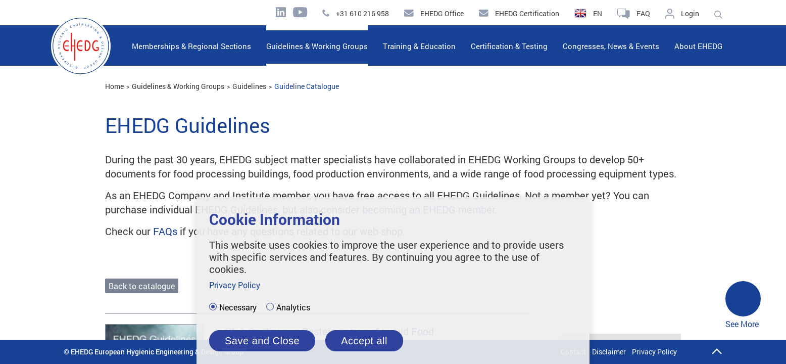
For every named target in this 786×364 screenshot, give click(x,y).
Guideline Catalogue (306, 86)
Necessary (238, 307)
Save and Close (262, 340)
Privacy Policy (654, 351)
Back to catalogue (142, 286)
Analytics (293, 307)
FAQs (165, 231)
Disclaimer (609, 351)
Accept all (364, 340)
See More (743, 305)
